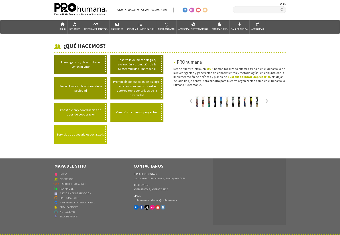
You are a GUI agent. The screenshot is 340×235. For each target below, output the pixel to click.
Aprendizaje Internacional (193, 26)
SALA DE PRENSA (69, 216)
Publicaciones (220, 26)
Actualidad (257, 26)
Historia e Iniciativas (96, 26)
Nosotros (74, 26)
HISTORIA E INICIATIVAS (73, 184)
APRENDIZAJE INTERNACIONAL (77, 202)
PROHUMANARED (69, 198)
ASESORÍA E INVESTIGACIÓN (75, 193)
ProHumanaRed (166, 26)
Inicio (62, 26)
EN (281, 3)
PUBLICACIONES (69, 207)
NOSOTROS (66, 179)
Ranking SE (117, 26)
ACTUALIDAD (67, 211)
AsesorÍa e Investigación (140, 26)
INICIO (63, 174)
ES (284, 3)
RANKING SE (66, 188)
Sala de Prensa (239, 26)
